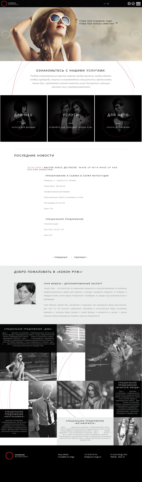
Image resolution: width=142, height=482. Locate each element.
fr (105, 4)
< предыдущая (60, 257)
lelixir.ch (121, 457)
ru (108, 4)
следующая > (80, 257)
